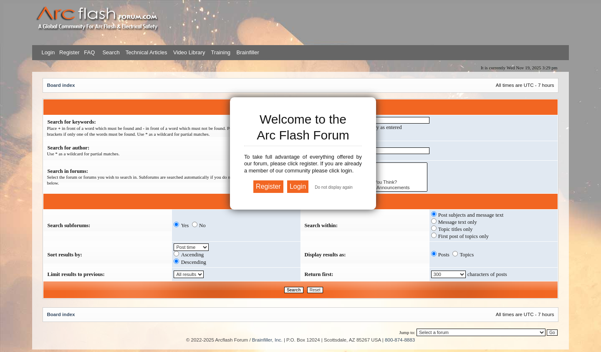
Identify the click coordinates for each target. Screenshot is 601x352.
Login (48, 52)
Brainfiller (248, 52)
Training (220, 52)
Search (110, 52)
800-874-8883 (400, 339)
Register (68, 52)
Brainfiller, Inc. (267, 339)
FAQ (89, 52)
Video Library (189, 52)
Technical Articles (146, 52)
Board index (61, 85)
